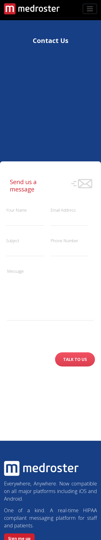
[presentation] (62, 336)
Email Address (63, 210)
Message (15, 271)
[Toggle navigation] (90, 9)
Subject (12, 240)
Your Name (16, 210)
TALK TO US (75, 359)
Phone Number (64, 240)
